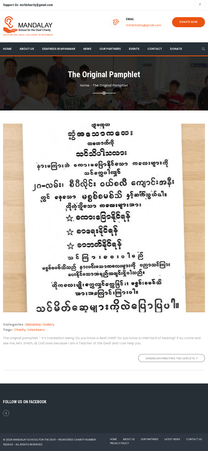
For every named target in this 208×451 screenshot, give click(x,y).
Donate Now (189, 22)
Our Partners (110, 49)
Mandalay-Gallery (39, 324)
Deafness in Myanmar (58, 49)
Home (7, 49)
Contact (154, 49)
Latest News (172, 439)
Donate (176, 49)
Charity (20, 329)
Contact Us (194, 439)
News (87, 49)
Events (134, 49)
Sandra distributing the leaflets (172, 358)
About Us (27, 49)
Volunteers (36, 329)
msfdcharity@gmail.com (143, 25)
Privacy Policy (119, 443)
